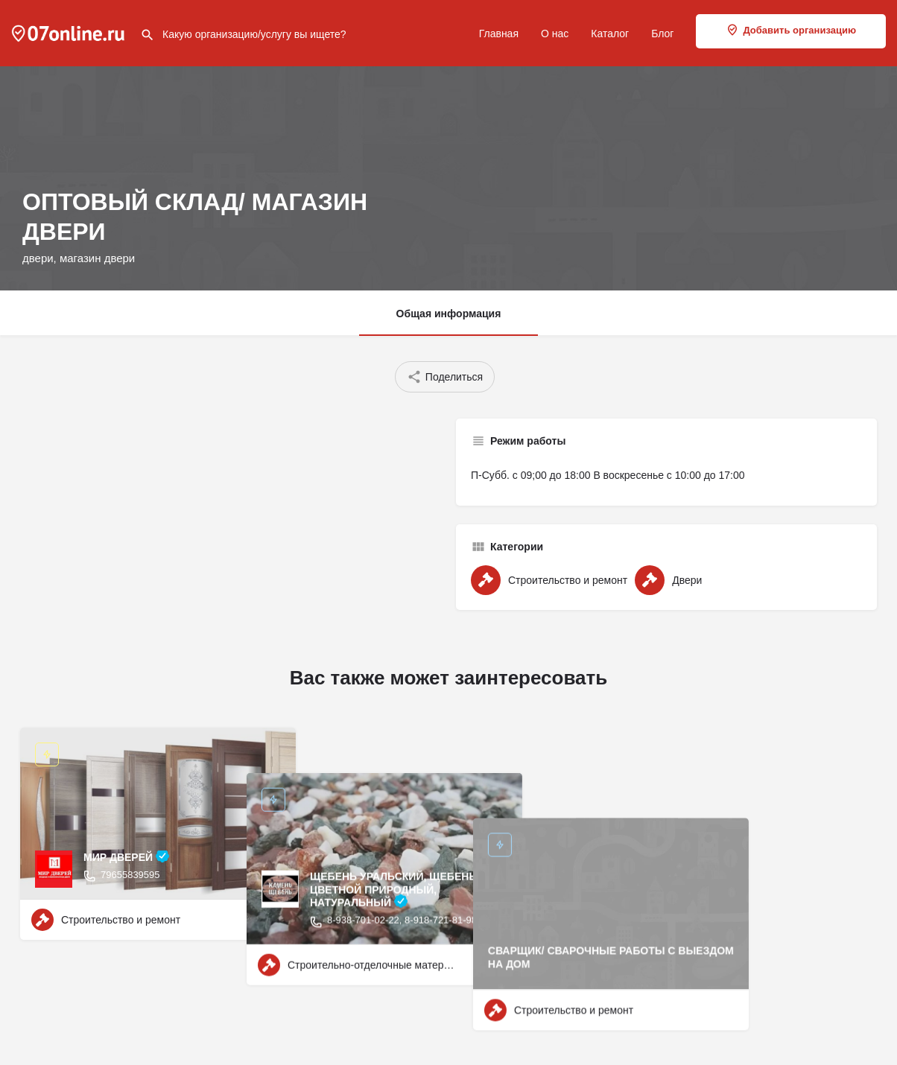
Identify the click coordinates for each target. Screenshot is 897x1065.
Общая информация (448, 314)
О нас (554, 33)
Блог (662, 33)
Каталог (610, 33)
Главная (499, 33)
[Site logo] (70, 32)
